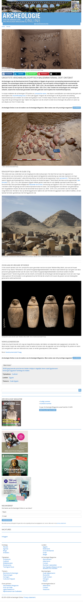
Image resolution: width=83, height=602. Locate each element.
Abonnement (47, 559)
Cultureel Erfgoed (9, 579)
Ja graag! (76, 108)
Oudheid (14, 374)
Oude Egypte (14, 381)
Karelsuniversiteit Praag (13, 352)
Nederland (46, 549)
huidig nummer (45, 401)
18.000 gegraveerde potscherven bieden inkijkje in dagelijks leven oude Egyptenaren (30, 368)
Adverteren (46, 561)
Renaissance (7, 565)
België (45, 554)
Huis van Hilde (7, 587)
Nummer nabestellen (50, 565)
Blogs (5, 551)
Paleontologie (7, 575)
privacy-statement (61, 523)
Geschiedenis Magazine (10, 585)
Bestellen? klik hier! (47, 410)
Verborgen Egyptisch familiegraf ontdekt (16, 371)
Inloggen (5, 537)
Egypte (11, 378)
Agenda (5, 549)
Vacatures (46, 589)
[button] (41, 24)
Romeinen (46, 575)
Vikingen (46, 579)
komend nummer (45, 403)
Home (3, 26)
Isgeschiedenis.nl (8, 589)
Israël (45, 552)
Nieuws (8, 26)
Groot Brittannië (48, 551)
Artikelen (6, 552)
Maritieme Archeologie (10, 573)
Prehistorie (6, 559)
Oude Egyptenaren (49, 573)
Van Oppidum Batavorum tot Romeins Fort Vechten (52, 567)
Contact (45, 563)
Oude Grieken (47, 577)
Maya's (45, 581)
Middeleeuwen (8, 563)
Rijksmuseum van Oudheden (12, 591)
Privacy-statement (29, 597)
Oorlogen (6, 577)
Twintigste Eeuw (8, 567)
